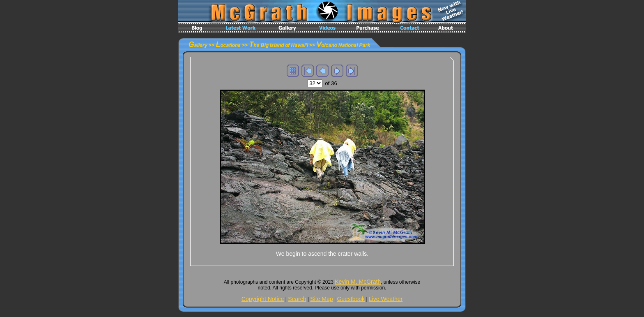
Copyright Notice (263, 299)
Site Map (321, 299)
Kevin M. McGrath (358, 281)
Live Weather (385, 299)
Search (297, 299)
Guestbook (351, 299)
